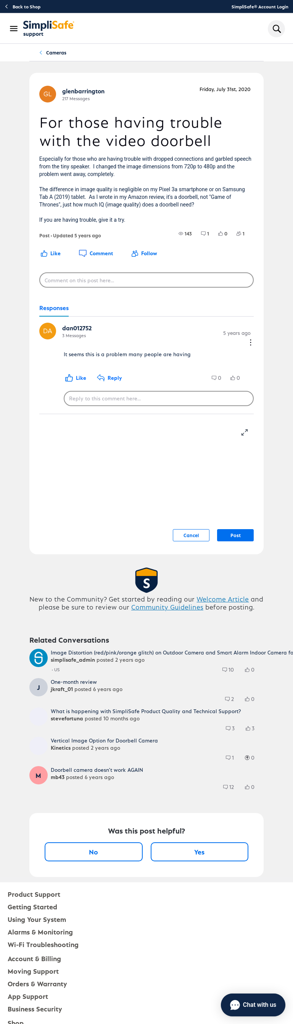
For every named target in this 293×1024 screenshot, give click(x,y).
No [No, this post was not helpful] (93, 852)
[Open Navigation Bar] (14, 28)
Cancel (191, 535)
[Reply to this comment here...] (159, 398)
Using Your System (37, 919)
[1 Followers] (245, 233)
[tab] (54, 308)
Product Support (34, 894)
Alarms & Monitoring (40, 932)
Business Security (35, 1009)
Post (235, 535)
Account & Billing (34, 958)
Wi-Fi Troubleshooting (43, 944)
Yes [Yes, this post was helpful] (199, 852)
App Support (28, 996)
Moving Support (33, 971)
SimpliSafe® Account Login (260, 6)
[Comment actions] (251, 343)
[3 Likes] (254, 728)
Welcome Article (222, 599)
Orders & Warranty (37, 983)
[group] (185, 233)
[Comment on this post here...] (146, 280)
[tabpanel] (146, 365)
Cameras (56, 52)
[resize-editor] (247, 431)
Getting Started (32, 906)
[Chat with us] (253, 1005)
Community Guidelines (167, 607)
